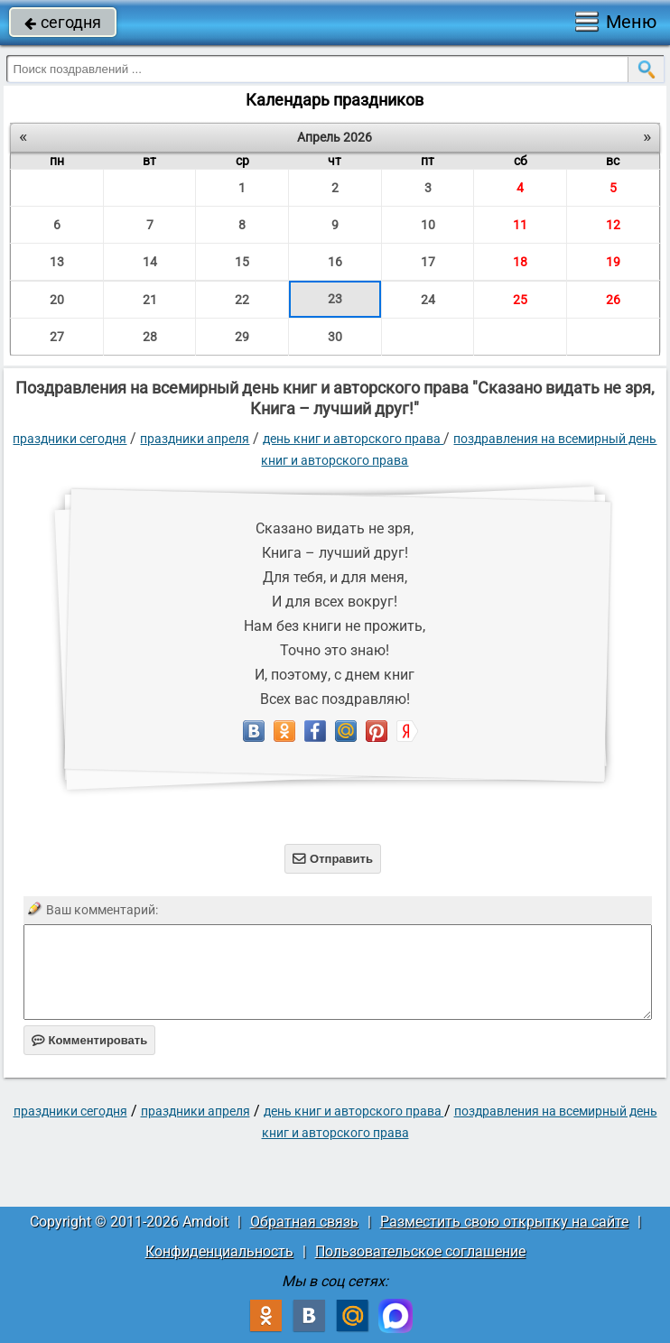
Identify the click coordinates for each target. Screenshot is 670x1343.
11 (520, 225)
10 (428, 225)
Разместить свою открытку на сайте (504, 1221)
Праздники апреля (194, 438)
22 (242, 299)
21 (150, 299)
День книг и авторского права (353, 438)
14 (150, 262)
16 (335, 262)
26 (613, 299)
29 (242, 336)
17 (428, 262)
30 (335, 336)
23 (335, 299)
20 (57, 299)
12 (613, 225)
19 (613, 262)
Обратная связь (304, 1221)
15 (242, 262)
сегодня (62, 22)
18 (520, 262)
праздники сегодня (69, 438)
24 (428, 299)
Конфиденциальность (219, 1251)
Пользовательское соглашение (420, 1251)
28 (150, 336)
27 (57, 336)
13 (57, 262)
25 (520, 299)
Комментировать (90, 1040)
